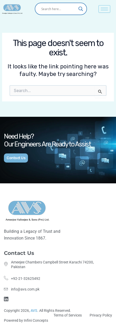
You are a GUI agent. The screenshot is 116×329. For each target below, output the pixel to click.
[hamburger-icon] (104, 9)
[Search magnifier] (80, 8)
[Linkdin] (7, 298)
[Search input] (58, 8)
